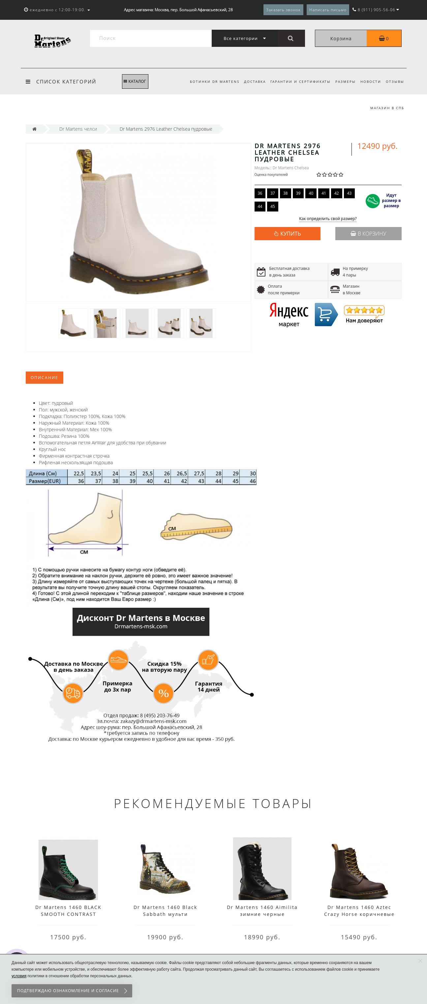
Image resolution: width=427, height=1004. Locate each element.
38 (285, 193)
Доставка (250, 81)
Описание (44, 377)
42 (336, 193)
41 (323, 193)
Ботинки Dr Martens (209, 81)
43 (349, 193)
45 (272, 206)
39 (298, 193)
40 (311, 193)
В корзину (368, 233)
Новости (369, 81)
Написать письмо (328, 10)
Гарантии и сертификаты (297, 81)
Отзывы (395, 81)
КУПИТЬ (290, 233)
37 (272, 193)
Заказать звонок (283, 10)
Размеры (343, 81)
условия (19, 976)
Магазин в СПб (387, 108)
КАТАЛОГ (135, 81)
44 (260, 206)
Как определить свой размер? (328, 218)
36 (260, 193)
